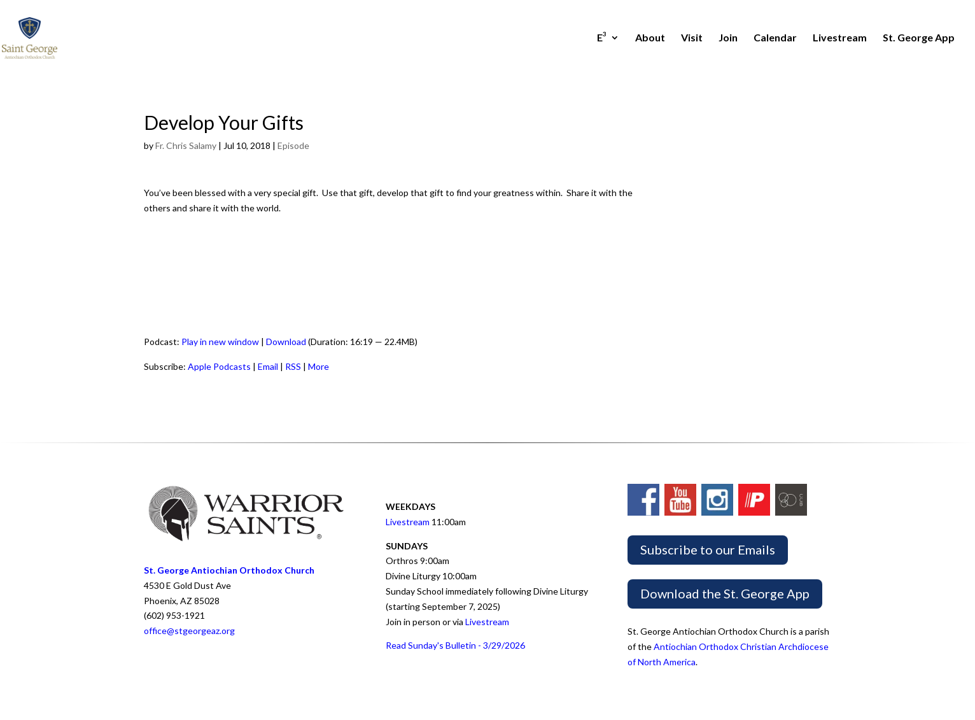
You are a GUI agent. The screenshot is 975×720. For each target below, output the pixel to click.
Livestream (840, 38)
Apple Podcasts (219, 366)
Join (728, 38)
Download (286, 341)
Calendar (775, 38)
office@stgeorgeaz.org (189, 630)
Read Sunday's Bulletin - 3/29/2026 (455, 645)
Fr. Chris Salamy (185, 145)
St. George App (919, 38)
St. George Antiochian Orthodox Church (229, 570)
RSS (293, 366)
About (650, 38)
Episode (293, 145)
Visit (692, 38)
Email (268, 366)
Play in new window (220, 341)
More (318, 366)
